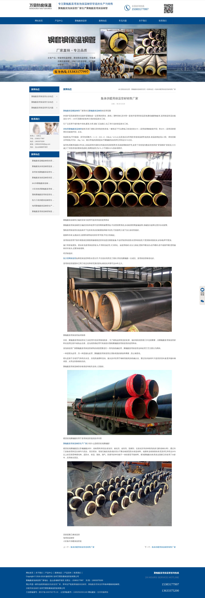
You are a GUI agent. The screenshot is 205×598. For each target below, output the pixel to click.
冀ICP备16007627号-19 (48, 592)
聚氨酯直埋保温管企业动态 (42, 96)
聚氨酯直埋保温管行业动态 (42, 102)
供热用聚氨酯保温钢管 (72, 129)
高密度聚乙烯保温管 (71, 535)
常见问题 (123, 21)
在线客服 (202, 292)
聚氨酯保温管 (81, 21)
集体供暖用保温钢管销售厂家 (164, 547)
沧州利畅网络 (102, 592)
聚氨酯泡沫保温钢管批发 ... (43, 166)
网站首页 (39, 21)
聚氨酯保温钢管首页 (138, 89)
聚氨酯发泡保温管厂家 (51, 584)
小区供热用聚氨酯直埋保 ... (43, 189)
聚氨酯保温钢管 (95, 111)
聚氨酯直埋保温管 (95, 584)
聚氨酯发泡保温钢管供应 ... (43, 178)
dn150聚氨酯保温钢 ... (41, 183)
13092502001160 (80, 592)
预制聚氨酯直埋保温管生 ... (43, 194)
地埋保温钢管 (68, 538)
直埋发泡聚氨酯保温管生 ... (43, 172)
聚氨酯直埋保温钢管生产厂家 (75, 444)
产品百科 (68, 573)
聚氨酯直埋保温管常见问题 (42, 108)
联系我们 (163, 21)
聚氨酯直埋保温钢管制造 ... (43, 211)
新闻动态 (103, 21)
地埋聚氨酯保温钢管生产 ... (43, 206)
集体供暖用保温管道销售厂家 (82, 547)
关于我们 (143, 21)
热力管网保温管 (69, 258)
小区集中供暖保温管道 (72, 541)
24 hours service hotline (162, 577)
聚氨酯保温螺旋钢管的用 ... (43, 161)
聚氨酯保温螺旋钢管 (71, 111)
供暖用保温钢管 (32, 588)
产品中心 (59, 21)
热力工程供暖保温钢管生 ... (43, 200)
